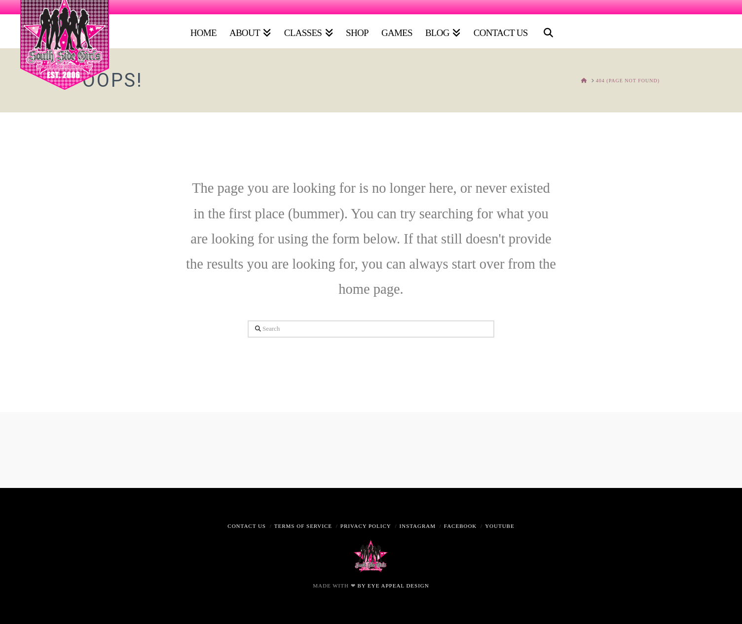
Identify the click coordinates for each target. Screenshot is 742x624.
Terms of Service (303, 526)
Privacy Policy (365, 526)
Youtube (500, 526)
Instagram (418, 526)
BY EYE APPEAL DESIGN (393, 586)
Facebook (460, 526)
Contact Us (246, 526)
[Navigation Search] (546, 29)
